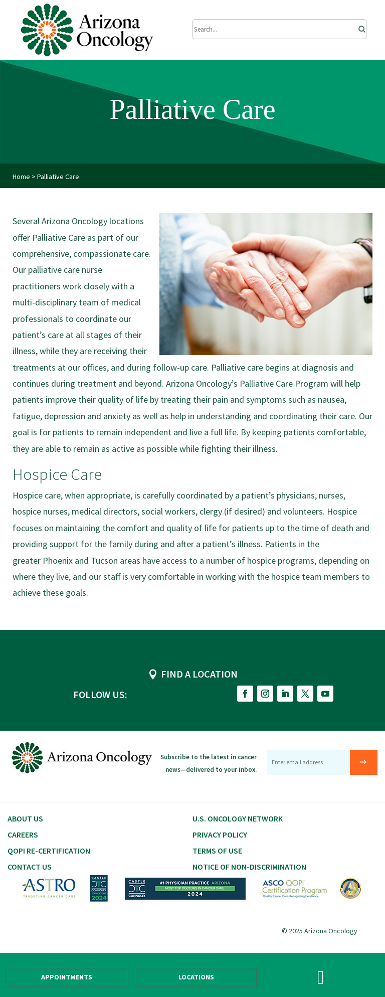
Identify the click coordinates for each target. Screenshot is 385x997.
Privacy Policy (219, 834)
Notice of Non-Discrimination (249, 867)
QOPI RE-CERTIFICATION (49, 851)
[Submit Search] (279, 29)
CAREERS (23, 834)
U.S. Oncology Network (237, 818)
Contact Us (30, 867)
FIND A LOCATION (199, 674)
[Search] (358, 26)
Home (21, 176)
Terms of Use (217, 851)
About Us (25, 818)
